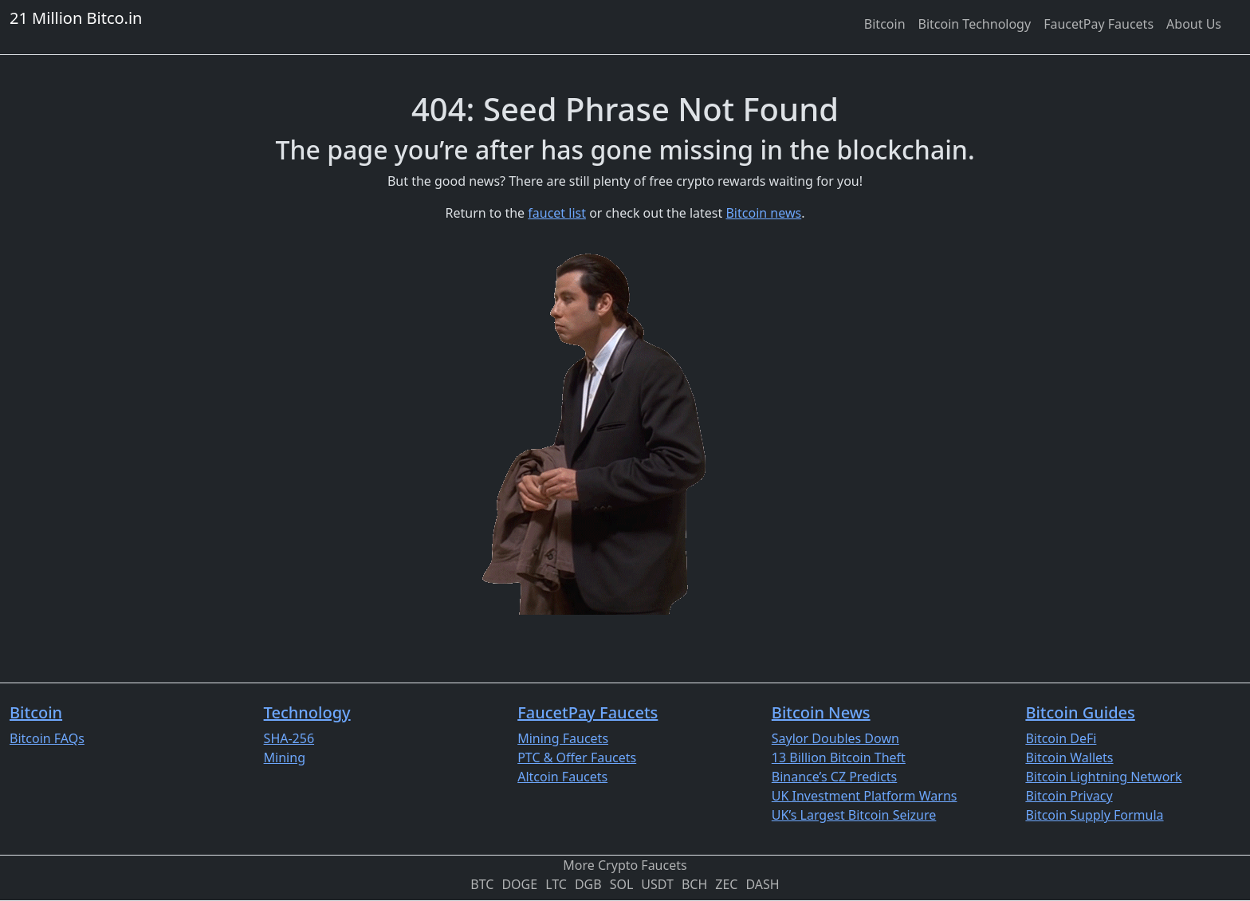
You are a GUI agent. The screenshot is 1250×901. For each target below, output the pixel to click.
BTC (481, 884)
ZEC (726, 884)
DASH (762, 884)
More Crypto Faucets (624, 865)
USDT (657, 884)
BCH (694, 884)
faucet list (557, 213)
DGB (588, 884)
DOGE (519, 884)
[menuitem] (885, 24)
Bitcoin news (763, 213)
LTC (556, 884)
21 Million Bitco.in (76, 18)
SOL (622, 884)
